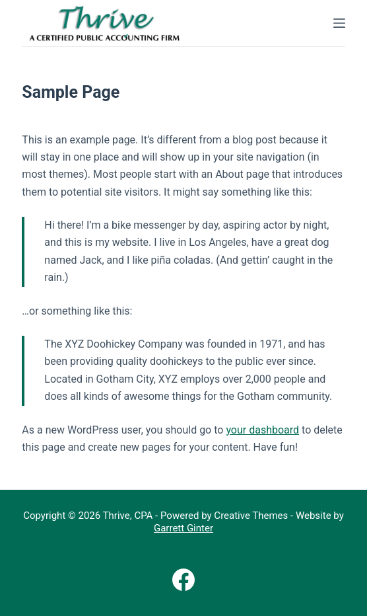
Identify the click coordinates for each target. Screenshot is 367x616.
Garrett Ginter (183, 528)
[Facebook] (183, 579)
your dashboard (262, 430)
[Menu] (339, 23)
